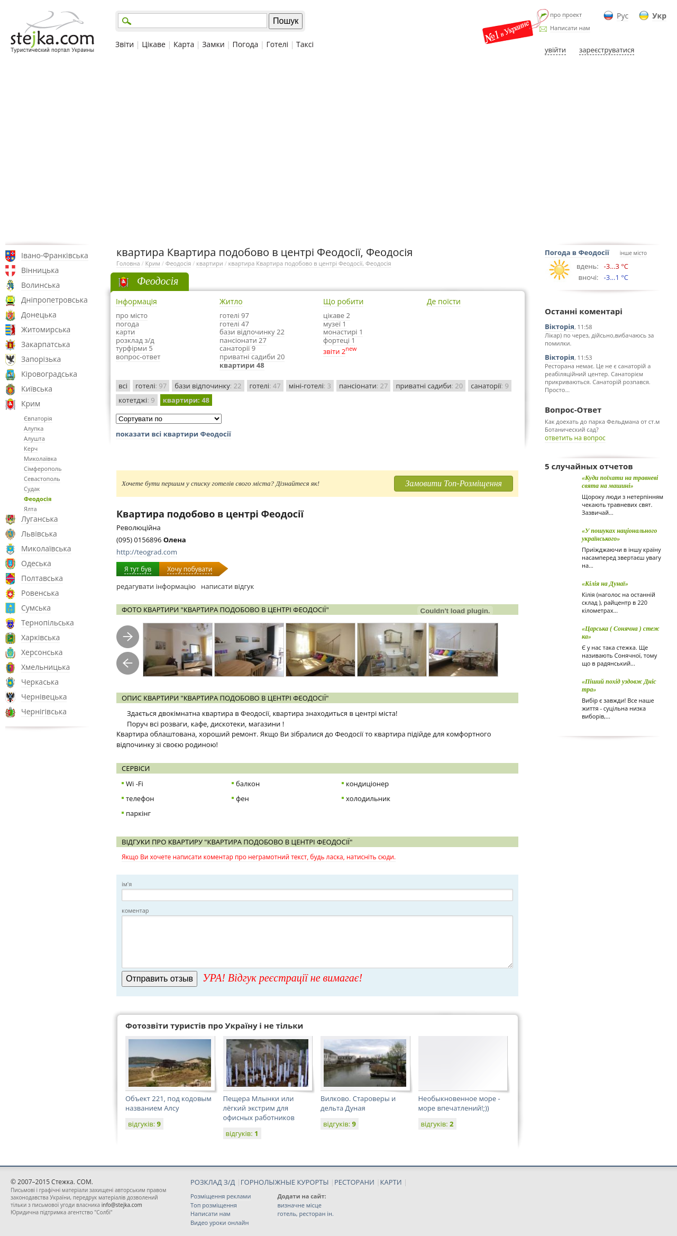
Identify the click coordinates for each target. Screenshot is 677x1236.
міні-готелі (310, 385)
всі (122, 385)
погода (127, 324)
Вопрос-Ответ (573, 409)
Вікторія (559, 326)
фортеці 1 (339, 340)
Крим (30, 403)
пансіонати (363, 385)
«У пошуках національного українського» (619, 534)
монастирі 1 (343, 332)
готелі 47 (234, 324)
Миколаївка (40, 458)
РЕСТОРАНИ (354, 1182)
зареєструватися (606, 49)
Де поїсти (444, 301)
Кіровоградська (49, 374)
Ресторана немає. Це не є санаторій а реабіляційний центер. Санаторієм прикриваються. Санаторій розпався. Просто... (598, 378)
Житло (231, 301)
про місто (132, 315)
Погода (246, 44)
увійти (555, 49)
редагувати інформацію (156, 586)
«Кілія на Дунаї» (605, 583)
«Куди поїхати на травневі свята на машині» (620, 481)
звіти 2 (334, 351)
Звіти (124, 44)
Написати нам (570, 28)
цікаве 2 (336, 315)
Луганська (39, 519)
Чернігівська (44, 711)
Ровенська (40, 593)
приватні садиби (429, 385)
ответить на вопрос (575, 437)
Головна (128, 263)
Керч (31, 448)
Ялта (30, 509)
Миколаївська (46, 548)
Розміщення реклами (220, 1196)
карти (125, 332)
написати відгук (227, 586)
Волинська (40, 285)
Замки (213, 44)
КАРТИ (391, 1182)
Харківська (40, 637)
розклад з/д (135, 340)
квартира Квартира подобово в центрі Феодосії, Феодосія (309, 263)
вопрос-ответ (138, 356)
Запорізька (41, 359)
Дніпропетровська (54, 300)
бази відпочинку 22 (252, 332)
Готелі (277, 44)
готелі (151, 385)
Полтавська (42, 578)
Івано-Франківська (54, 255)
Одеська (36, 563)
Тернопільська (47, 622)
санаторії (490, 385)
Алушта (34, 438)
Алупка (33, 428)
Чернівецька (44, 697)
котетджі (136, 400)
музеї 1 (334, 324)
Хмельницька (45, 667)
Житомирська (45, 329)
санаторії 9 (237, 348)
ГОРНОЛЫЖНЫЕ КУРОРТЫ (285, 1182)
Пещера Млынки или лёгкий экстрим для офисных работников (259, 1108)
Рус (622, 16)
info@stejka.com (122, 1204)
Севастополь (42, 479)
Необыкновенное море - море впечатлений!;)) (459, 1103)
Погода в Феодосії (577, 252)
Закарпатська (45, 344)
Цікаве (154, 44)
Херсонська (41, 652)
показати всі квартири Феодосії (173, 434)
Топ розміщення (213, 1205)
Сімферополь (42, 468)
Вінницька (40, 270)
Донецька (39, 315)
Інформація (136, 301)
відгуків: (144, 1124)
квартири (209, 263)
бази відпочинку (208, 385)
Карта (183, 44)
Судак (32, 489)
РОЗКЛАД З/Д (212, 1182)
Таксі (305, 44)
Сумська (36, 608)
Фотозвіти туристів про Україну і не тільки (214, 1025)
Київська (36, 389)
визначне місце (299, 1205)
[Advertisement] (338, 150)
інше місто (633, 253)
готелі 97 (234, 315)
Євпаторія (38, 418)
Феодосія (37, 499)
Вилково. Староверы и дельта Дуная (358, 1103)
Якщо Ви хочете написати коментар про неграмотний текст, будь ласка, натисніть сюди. (259, 856)
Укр (659, 16)
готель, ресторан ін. (305, 1213)
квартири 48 (241, 365)
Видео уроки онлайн (219, 1222)
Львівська (39, 534)
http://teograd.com (146, 552)
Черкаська (40, 682)
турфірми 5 (134, 348)
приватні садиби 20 (252, 356)
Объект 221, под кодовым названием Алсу (168, 1103)
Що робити (343, 301)
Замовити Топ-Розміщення (453, 483)
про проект (566, 15)
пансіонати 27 (243, 340)
